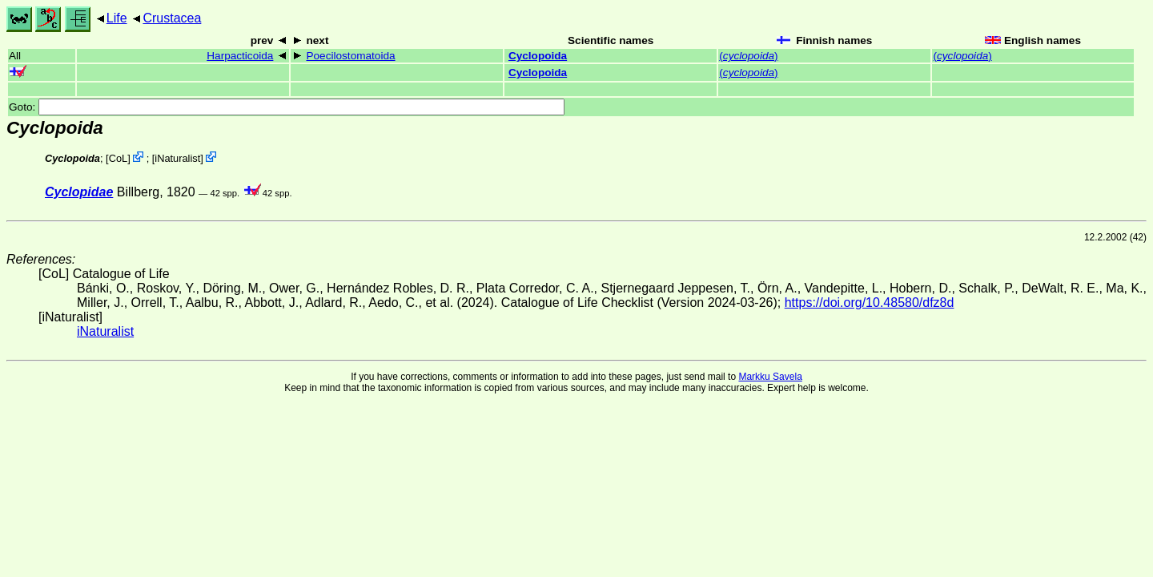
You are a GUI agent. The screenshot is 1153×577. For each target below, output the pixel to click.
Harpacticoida (240, 56)
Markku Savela (769, 376)
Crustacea (172, 18)
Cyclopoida (537, 56)
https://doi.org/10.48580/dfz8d (869, 302)
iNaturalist (177, 158)
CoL (118, 158)
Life (116, 18)
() (748, 56)
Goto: (286, 107)
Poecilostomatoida (350, 56)
